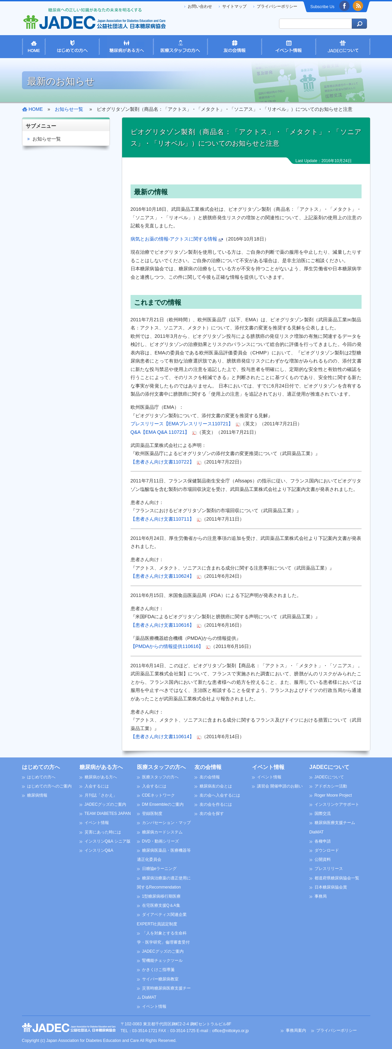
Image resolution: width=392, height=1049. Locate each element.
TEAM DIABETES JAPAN (108, 813)
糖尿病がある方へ (101, 767)
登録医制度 (152, 813)
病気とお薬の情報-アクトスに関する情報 (174, 239)
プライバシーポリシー (277, 6)
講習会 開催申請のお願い (280, 786)
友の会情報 (208, 767)
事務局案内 (296, 1030)
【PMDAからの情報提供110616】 (167, 646)
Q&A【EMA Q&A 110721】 (160, 432)
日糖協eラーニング (159, 868)
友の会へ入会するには (220, 795)
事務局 (321, 896)
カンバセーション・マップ (166, 822)
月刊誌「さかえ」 (101, 795)
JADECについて (329, 767)
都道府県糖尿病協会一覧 (337, 878)
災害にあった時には (103, 832)
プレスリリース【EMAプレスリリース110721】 (182, 423)
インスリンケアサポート (337, 804)
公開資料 (323, 859)
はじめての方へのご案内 (49, 786)
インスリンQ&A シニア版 (108, 841)
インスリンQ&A (99, 850)
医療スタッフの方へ (161, 767)
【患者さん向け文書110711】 (162, 519)
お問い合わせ (200, 6)
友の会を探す (212, 813)
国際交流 (323, 813)
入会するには (97, 786)
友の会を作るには (216, 804)
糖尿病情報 (37, 795)
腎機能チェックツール (162, 960)
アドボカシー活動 (331, 786)
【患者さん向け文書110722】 (162, 462)
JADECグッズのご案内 (105, 804)
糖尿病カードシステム (162, 832)
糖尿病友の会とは (216, 786)
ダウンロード (327, 850)
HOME (36, 109)
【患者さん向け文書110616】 (162, 625)
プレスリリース (329, 868)
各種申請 (323, 841)
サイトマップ (234, 6)
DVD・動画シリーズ (160, 841)
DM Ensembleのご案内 (163, 804)
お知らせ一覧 (46, 139)
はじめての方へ (41, 767)
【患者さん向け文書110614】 (162, 736)
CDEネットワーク (158, 795)
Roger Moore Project (333, 795)
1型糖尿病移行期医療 (161, 896)
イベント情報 (97, 822)
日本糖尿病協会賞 (331, 887)
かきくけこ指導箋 (158, 969)
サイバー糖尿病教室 (160, 979)
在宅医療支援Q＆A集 (161, 905)
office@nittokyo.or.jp (230, 1030)
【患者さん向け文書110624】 (162, 576)
